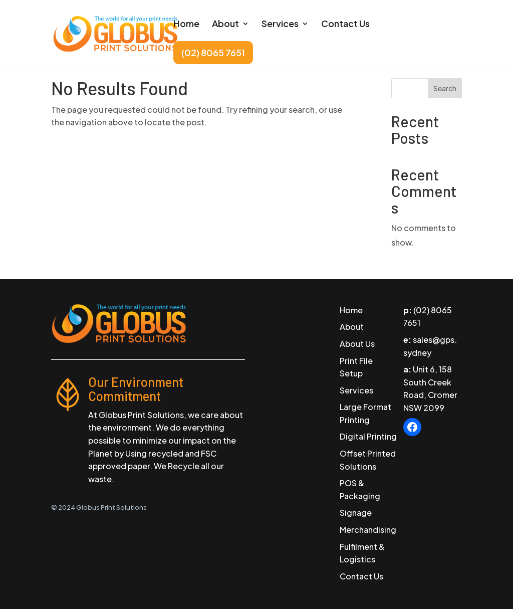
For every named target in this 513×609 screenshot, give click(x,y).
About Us (357, 343)
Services (280, 24)
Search (444, 88)
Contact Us (345, 24)
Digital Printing (368, 436)
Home (186, 24)
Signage (356, 512)
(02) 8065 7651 (213, 52)
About (225, 24)
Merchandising (368, 529)
